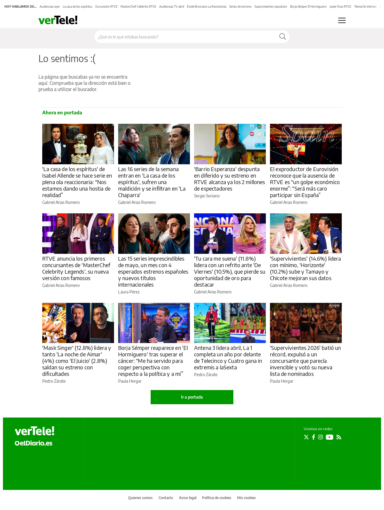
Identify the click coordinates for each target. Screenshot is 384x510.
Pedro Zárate (54, 381)
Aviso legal (187, 498)
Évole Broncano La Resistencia (206, 6)
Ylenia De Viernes (365, 6)
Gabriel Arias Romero (61, 202)
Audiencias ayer (50, 6)
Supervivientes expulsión (271, 6)
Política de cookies (216, 498)
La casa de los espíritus (77, 6)
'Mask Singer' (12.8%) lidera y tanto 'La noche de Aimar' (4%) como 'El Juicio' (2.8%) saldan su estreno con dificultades (76, 360)
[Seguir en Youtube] (329, 437)
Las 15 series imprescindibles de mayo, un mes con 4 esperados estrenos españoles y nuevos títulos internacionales (153, 271)
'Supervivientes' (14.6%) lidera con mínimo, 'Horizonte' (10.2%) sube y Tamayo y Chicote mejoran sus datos (305, 268)
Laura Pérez (128, 291)
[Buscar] (282, 36)
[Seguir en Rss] (338, 437)
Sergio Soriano (207, 195)
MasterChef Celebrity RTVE (138, 6)
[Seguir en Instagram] (320, 437)
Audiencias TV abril (171, 6)
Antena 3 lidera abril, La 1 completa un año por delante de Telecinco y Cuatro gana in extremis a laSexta (228, 357)
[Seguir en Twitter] (306, 437)
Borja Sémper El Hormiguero (308, 6)
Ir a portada (192, 396)
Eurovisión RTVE (106, 6)
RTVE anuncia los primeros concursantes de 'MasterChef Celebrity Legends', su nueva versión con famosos (76, 268)
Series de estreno (240, 6)
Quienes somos (140, 498)
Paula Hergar (129, 381)
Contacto (166, 498)
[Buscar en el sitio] (185, 36)
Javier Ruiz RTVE (340, 6)
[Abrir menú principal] (342, 20)
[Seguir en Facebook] (313, 437)
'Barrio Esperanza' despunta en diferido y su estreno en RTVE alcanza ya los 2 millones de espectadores (229, 178)
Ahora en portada (62, 113)
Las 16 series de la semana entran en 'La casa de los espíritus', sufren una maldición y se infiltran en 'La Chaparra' (152, 181)
